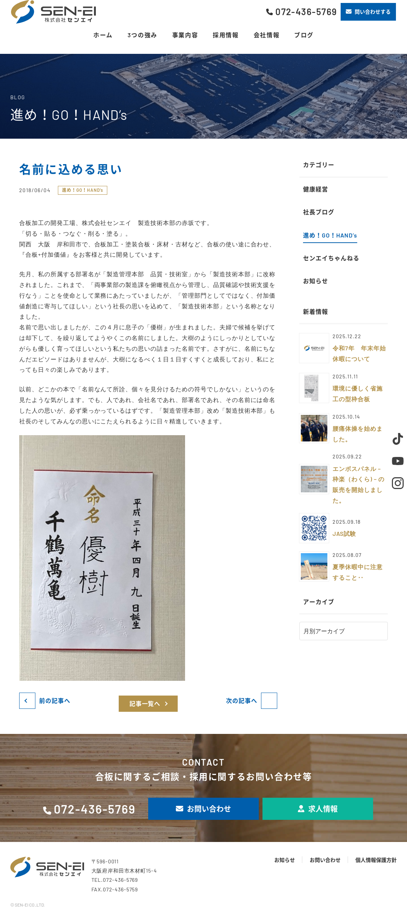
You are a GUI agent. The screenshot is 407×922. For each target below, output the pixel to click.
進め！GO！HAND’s (82, 190)
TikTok (398, 439)
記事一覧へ (145, 703)
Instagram (398, 483)
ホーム (103, 34)
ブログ (304, 34)
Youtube (398, 461)
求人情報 (318, 808)
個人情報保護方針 (376, 860)
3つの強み (142, 34)
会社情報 (266, 34)
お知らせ (284, 860)
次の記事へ (241, 700)
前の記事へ (54, 700)
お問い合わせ (203, 808)
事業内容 (185, 34)
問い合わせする (368, 11)
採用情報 (226, 34)
